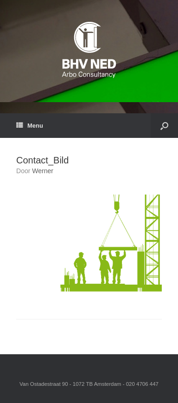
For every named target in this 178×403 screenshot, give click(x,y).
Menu (29, 125)
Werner (42, 171)
